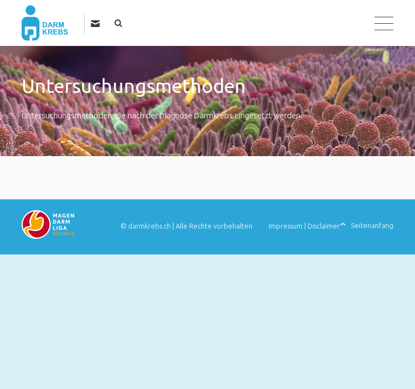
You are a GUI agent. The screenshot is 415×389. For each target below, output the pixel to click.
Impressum (286, 226)
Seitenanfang (372, 225)
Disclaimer (323, 226)
